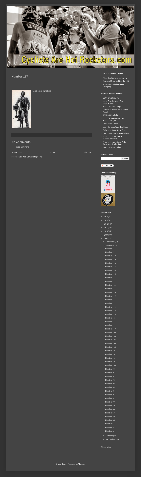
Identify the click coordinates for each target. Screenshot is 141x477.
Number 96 (110, 380)
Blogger (81, 464)
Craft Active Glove (110, 124)
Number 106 (110, 343)
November (110, 245)
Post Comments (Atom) (32, 157)
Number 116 (110, 307)
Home (52, 152)
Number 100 (110, 365)
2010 (106, 231)
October (109, 436)
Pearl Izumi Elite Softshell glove (116, 133)
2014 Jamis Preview (111, 98)
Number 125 (110, 274)
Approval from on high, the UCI (116, 81)
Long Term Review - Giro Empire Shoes (113, 102)
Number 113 (110, 318)
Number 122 (110, 285)
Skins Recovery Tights (112, 147)
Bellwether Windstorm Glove (114, 130)
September (111, 439)
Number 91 (110, 398)
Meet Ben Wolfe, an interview (115, 78)
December (110, 242)
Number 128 (110, 263)
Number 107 (110, 340)
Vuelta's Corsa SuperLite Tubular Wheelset (113, 137)
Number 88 (110, 409)
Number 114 (110, 314)
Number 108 (110, 336)
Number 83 (110, 427)
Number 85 (110, 420)
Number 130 (110, 256)
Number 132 (110, 248)
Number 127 (110, 267)
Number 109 (110, 332)
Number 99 (110, 369)
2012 (106, 224)
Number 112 (110, 321)
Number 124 (110, 278)
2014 (106, 217)
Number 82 (110, 431)
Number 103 (110, 354)
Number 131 (110, 252)
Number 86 (110, 416)
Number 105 (110, 347)
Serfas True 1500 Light (112, 106)
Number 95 (110, 383)
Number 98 (110, 373)
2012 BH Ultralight (110, 115)
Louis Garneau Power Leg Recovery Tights (113, 119)
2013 (106, 220)
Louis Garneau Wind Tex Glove (115, 127)
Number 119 (110, 296)
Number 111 (110, 325)
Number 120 (110, 292)
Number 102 (110, 358)
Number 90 (110, 402)
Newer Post (17, 152)
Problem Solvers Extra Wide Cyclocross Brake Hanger (114, 143)
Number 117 (110, 303)
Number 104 (110, 351)
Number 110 (110, 329)
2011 (106, 227)
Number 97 (110, 376)
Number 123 (110, 281)
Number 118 (110, 300)
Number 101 (110, 362)
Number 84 (110, 424)
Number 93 (110, 391)
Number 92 (110, 394)
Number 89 (110, 405)
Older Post (87, 152)
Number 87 (110, 413)
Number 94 (110, 387)
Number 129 (110, 259)
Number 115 (110, 310)
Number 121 (110, 289)
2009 (106, 235)
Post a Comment (22, 147)
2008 (106, 238)
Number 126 (110, 270)
